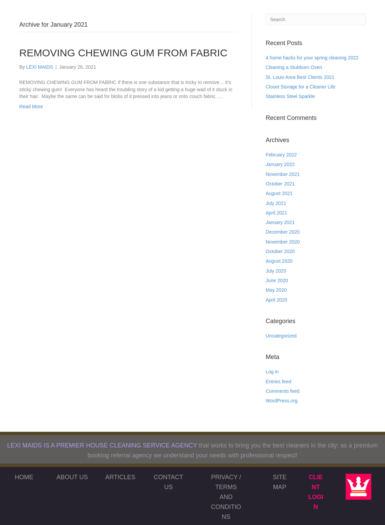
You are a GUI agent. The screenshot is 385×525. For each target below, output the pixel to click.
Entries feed (278, 381)
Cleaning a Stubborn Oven (294, 67)
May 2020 (276, 290)
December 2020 (283, 232)
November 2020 (283, 242)
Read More (31, 106)
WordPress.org (281, 400)
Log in (272, 371)
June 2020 (277, 280)
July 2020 (276, 271)
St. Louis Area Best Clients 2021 (300, 77)
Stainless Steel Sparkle (290, 96)
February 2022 (281, 154)
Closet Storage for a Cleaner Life (300, 86)
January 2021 (280, 222)
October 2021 (280, 183)
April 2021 (276, 213)
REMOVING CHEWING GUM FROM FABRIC (123, 52)
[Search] (316, 19)
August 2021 (279, 193)
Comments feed (282, 391)
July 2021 (276, 203)
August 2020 (279, 261)
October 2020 (280, 251)
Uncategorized (281, 336)
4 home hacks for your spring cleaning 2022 (312, 57)
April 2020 (276, 300)
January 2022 (280, 164)
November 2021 (283, 174)
